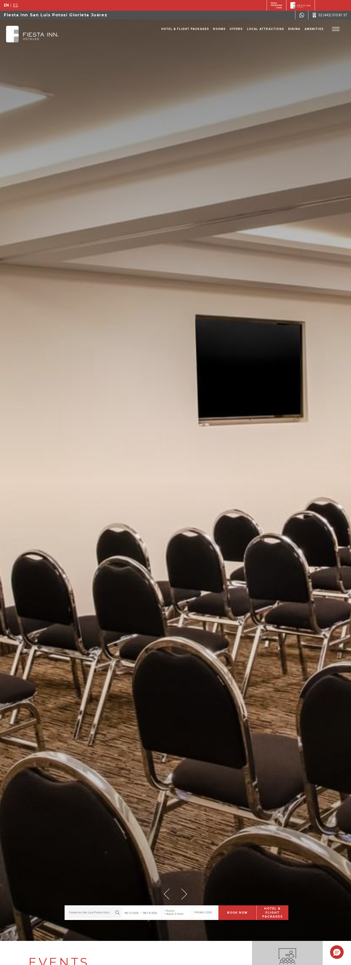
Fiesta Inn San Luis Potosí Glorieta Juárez (55, 15)
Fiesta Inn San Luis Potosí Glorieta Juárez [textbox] (93, 912)
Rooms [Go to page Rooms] (219, 29)
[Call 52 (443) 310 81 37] (329, 15)
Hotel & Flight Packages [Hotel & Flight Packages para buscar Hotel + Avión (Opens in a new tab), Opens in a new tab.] (271, 912)
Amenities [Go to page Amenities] (313, 29)
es (15, 5)
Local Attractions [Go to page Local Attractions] (265, 29)
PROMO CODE (202, 912)
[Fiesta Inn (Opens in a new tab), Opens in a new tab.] (276, 5)
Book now (236, 912)
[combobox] (92, 912)
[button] (166, 894)
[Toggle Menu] (336, 29)
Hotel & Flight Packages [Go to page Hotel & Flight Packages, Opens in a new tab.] (185, 29)
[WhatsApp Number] (301, 15)
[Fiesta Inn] (300, 5)
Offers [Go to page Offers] (236, 29)
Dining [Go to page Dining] (294, 29)
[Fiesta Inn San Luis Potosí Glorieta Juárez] (32, 34)
